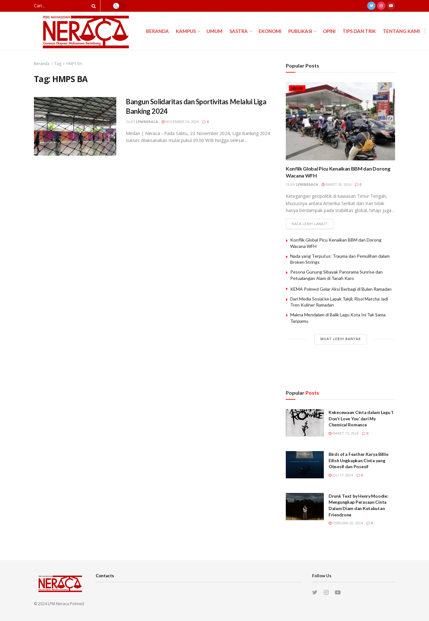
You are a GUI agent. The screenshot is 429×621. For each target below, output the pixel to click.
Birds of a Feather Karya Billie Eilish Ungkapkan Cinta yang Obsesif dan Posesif (358, 460)
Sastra (238, 31)
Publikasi (300, 31)
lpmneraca (147, 121)
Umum (214, 31)
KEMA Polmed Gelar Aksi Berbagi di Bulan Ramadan (341, 289)
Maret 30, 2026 (336, 184)
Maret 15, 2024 (343, 433)
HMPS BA (74, 63)
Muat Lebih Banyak (340, 338)
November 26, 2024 (180, 121)
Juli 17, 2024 (341, 475)
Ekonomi (270, 31)
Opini (329, 31)
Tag (57, 63)
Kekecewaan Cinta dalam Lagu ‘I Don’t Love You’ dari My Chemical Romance (361, 418)
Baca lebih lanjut (309, 224)
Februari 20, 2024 (346, 523)
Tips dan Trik (359, 31)
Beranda (157, 31)
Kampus (186, 31)
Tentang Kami (401, 31)
